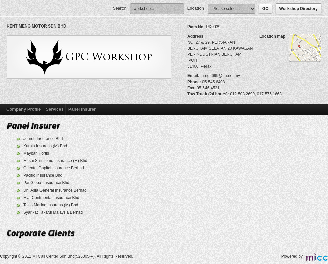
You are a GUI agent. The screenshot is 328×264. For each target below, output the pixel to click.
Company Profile (23, 109)
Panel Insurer (82, 109)
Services (55, 109)
